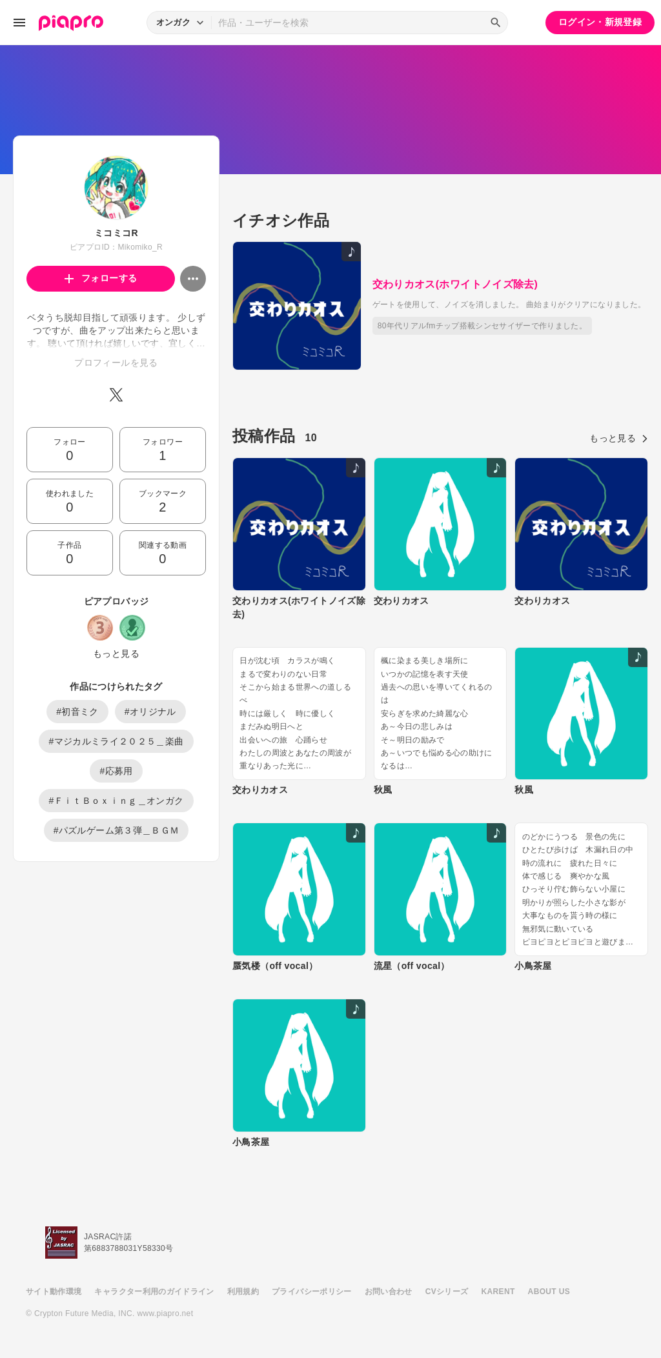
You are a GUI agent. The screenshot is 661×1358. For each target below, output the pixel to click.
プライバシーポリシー (312, 1291)
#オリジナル (150, 711)
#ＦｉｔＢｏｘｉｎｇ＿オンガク (115, 800)
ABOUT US (549, 1291)
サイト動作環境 (53, 1291)
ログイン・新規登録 (600, 22)
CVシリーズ (447, 1291)
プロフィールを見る (116, 362)
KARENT (498, 1291)
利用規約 (243, 1291)
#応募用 (115, 771)
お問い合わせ (388, 1291)
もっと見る (116, 653)
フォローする (101, 278)
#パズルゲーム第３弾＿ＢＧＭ (116, 830)
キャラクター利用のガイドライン (154, 1291)
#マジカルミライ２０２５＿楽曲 (115, 741)
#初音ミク (77, 711)
